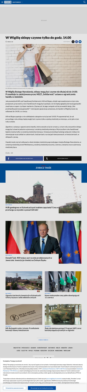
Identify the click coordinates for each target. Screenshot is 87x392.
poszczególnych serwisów (54, 378)
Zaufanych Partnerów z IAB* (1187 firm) (54, 368)
